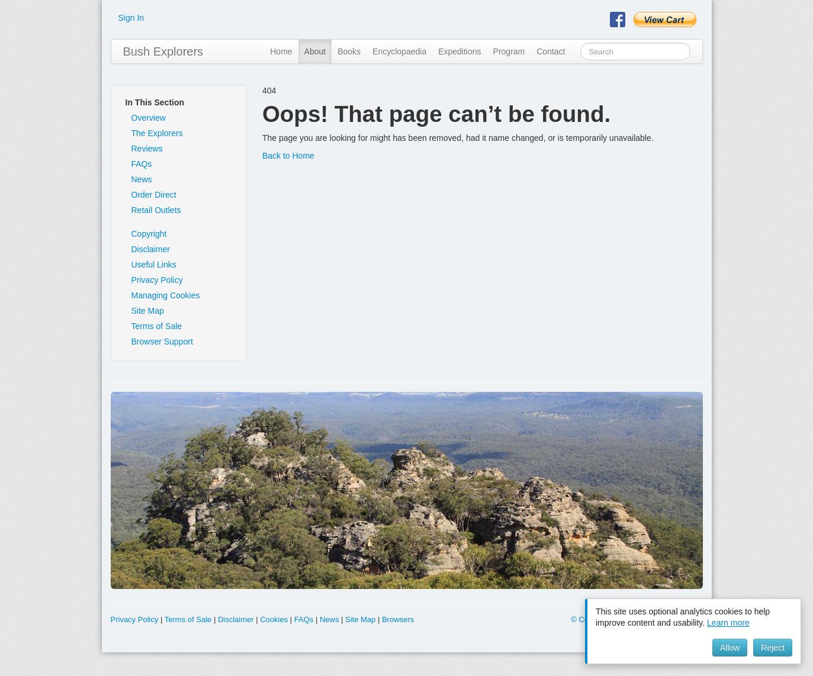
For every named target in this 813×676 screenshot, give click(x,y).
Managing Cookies (165, 295)
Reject (773, 647)
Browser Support (162, 341)
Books (349, 51)
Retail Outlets (156, 210)
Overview (148, 118)
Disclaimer (150, 249)
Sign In (131, 17)
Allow (730, 647)
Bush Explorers (163, 51)
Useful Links (153, 264)
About (315, 51)
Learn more (728, 622)
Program (509, 51)
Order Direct (153, 194)
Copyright (149, 234)
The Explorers (157, 133)
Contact (550, 51)
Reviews (147, 148)
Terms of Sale (156, 326)
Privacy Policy (157, 280)
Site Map (147, 311)
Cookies (274, 619)
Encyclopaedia (399, 51)
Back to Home (288, 155)
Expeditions (459, 51)
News (141, 179)
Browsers (398, 619)
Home (281, 51)
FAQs (141, 164)
